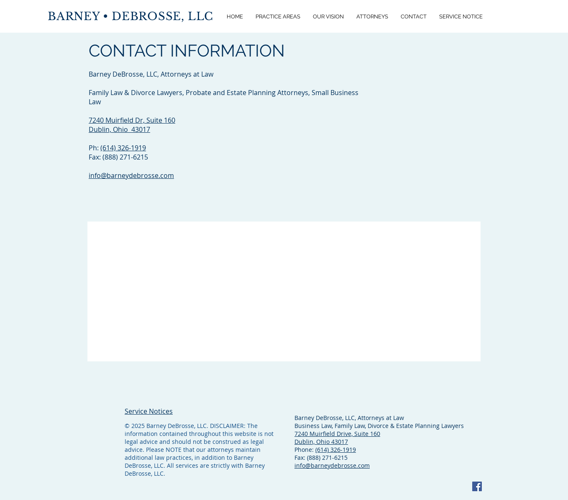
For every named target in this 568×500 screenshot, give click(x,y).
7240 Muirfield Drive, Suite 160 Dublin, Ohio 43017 (337, 438)
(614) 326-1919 (123, 147)
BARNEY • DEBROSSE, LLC (130, 16)
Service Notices (149, 411)
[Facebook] (477, 486)
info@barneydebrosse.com (131, 175)
